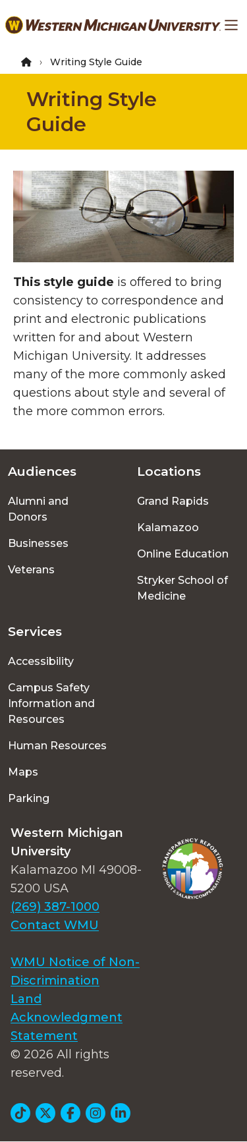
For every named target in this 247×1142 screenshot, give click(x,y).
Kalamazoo (168, 527)
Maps (23, 772)
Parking (28, 798)
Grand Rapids (173, 501)
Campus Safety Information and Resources (51, 703)
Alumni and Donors (38, 509)
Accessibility (41, 661)
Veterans (31, 569)
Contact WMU (55, 925)
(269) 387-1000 (55, 906)
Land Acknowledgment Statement (67, 1017)
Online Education (183, 554)
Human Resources (57, 745)
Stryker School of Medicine (182, 588)
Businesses (38, 543)
